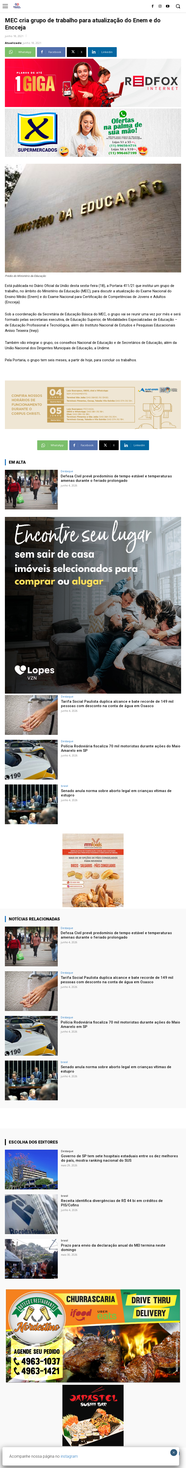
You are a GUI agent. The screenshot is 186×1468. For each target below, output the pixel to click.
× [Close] (173, 1452)
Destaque (67, 471)
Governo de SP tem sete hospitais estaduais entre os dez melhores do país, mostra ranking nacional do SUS (119, 1158)
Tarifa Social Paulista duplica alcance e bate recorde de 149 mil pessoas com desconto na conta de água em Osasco (117, 703)
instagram (69, 1456)
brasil (64, 785)
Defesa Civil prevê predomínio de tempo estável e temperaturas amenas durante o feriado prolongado (116, 478)
